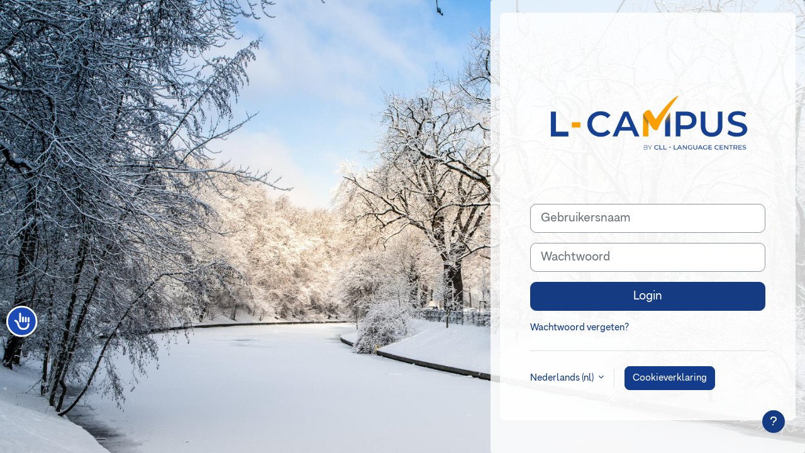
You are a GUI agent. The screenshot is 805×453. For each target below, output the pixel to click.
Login (647, 296)
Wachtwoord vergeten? (579, 327)
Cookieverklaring (670, 378)
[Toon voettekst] (773, 421)
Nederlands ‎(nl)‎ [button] (563, 378)
